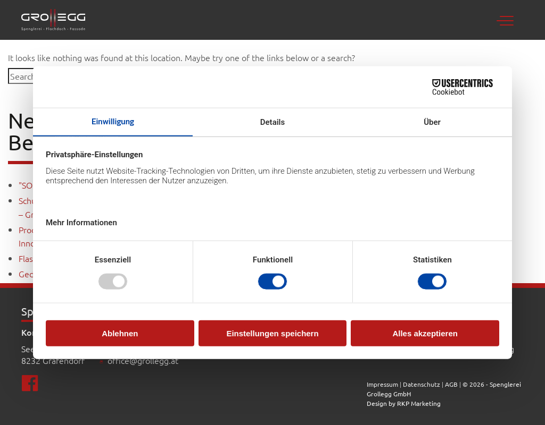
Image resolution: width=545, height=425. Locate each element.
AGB (451, 384)
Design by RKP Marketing (404, 403)
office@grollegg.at (143, 360)
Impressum (383, 384)
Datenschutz (421, 384)
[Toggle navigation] (508, 20)
